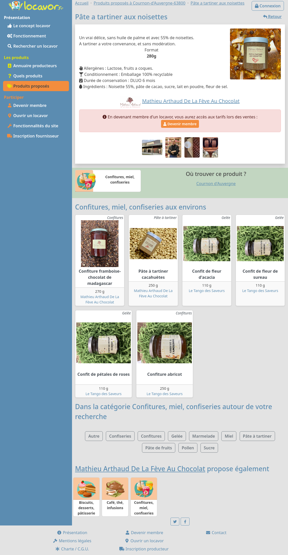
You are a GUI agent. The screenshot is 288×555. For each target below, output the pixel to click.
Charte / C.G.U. (72, 549)
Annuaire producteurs (32, 65)
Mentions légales (72, 541)
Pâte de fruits (158, 448)
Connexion (268, 6)
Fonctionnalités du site (32, 126)
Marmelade (203, 436)
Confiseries (120, 436)
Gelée (176, 436)
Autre (93, 436)
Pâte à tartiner (257, 436)
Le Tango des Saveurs (207, 290)
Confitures (151, 436)
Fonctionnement (26, 36)
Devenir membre (27, 105)
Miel (229, 436)
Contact (216, 532)
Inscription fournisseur (33, 136)
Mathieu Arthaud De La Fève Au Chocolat (140, 468)
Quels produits (24, 76)
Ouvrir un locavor (27, 115)
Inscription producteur (144, 549)
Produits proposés (28, 86)
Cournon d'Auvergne (216, 183)
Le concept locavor (28, 26)
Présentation (72, 532)
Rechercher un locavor (32, 46)
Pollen (188, 448)
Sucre (209, 448)
